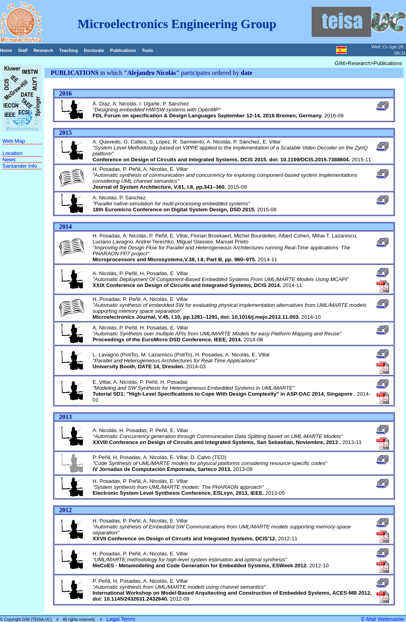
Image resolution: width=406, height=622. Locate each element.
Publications (123, 50)
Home (6, 50)
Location (12, 153)
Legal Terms (121, 619)
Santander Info (19, 166)
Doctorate (94, 50)
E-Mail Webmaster (383, 619)
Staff (22, 50)
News (8, 160)
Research (44, 50)
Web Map (13, 141)
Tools (147, 50)
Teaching (68, 50)
